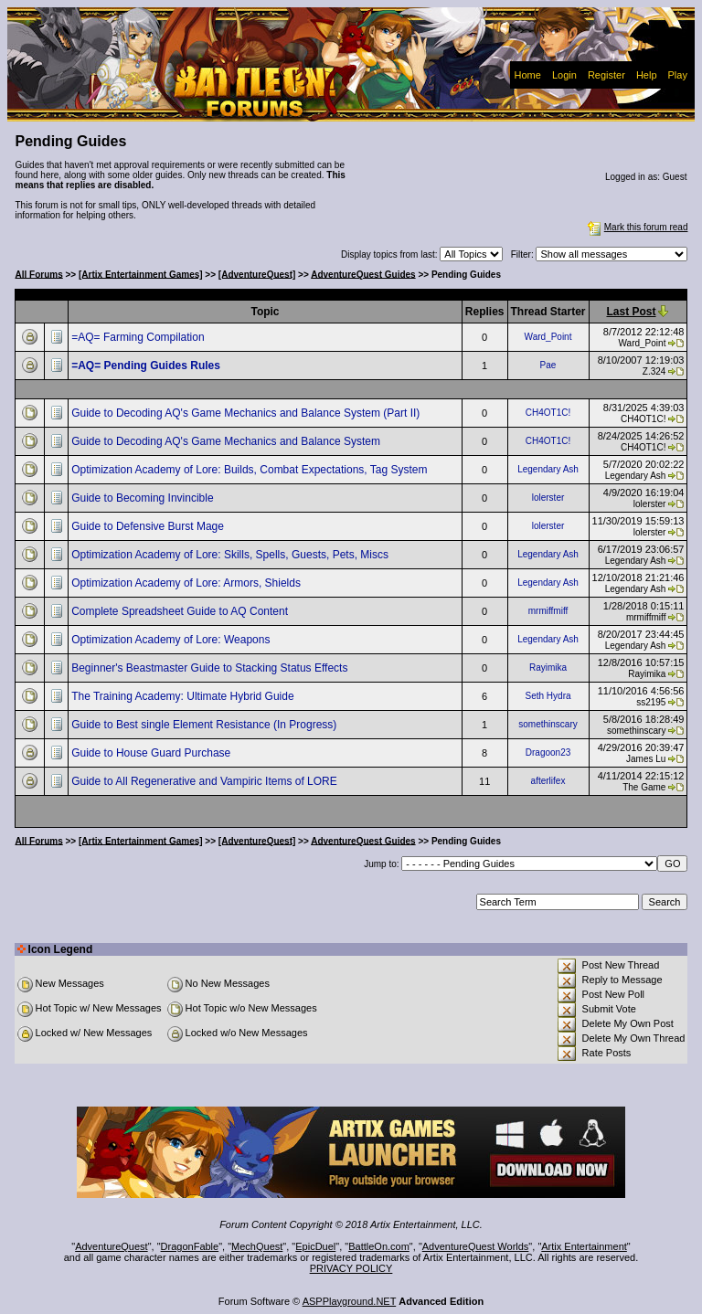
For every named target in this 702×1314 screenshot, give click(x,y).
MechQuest (256, 1246)
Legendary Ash (548, 469)
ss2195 (650, 702)
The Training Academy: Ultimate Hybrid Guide (184, 696)
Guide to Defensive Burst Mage (149, 526)
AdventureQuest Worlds (475, 1246)
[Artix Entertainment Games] (141, 274)
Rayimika (548, 667)
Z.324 (654, 371)
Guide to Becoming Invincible (144, 498)
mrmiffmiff (548, 611)
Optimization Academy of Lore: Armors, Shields (187, 583)
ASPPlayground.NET (350, 1301)
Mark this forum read (636, 227)
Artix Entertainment (584, 1246)
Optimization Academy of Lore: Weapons (172, 639)
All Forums (39, 274)
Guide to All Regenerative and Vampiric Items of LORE (205, 781)
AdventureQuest (111, 1246)
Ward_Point (548, 337)
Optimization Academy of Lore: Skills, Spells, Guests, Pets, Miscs (231, 554)
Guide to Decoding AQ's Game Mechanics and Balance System (227, 441)
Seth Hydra (548, 696)
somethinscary (547, 724)
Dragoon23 (548, 752)
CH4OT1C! (548, 413)
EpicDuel (315, 1246)
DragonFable (190, 1246)
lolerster (548, 498)
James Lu (645, 759)
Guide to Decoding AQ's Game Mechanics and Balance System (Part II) (246, 413)
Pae (548, 365)
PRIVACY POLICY (351, 1268)
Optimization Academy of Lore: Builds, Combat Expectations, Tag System (251, 469)
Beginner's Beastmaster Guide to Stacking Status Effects (211, 668)
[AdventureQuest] (256, 274)
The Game (643, 787)
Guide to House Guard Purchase (152, 753)
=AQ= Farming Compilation (139, 337)
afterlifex (548, 781)
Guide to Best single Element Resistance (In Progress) (205, 724)
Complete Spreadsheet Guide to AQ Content (181, 611)
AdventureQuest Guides (363, 274)
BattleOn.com (379, 1246)
